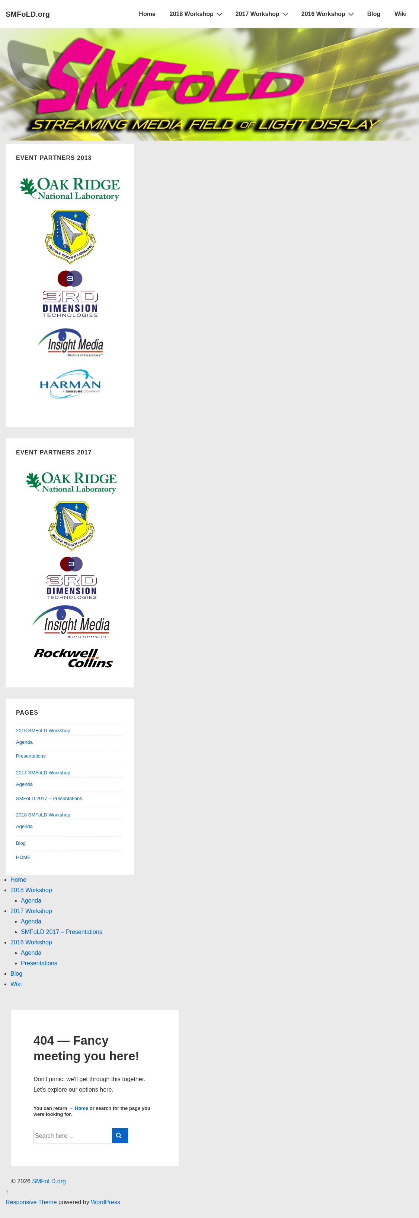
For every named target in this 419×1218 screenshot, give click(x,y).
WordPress (105, 1202)
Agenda (24, 742)
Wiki (400, 14)
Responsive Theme (31, 1202)
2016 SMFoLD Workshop (43, 730)
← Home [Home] (78, 1108)
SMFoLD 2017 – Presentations (49, 798)
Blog (374, 14)
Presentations (31, 756)
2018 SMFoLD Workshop (43, 815)
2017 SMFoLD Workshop (43, 772)
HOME (23, 857)
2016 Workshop (328, 14)
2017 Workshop (263, 14)
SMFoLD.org (28, 14)
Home (147, 14)
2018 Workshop (197, 14)
